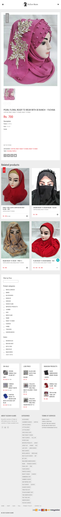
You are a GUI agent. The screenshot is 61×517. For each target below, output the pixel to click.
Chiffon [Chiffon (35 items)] (36, 422)
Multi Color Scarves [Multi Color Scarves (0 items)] (27, 456)
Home (2, 506)
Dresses (8, 301)
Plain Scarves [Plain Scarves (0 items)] (25, 469)
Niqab (38, 209)
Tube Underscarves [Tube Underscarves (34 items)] (27, 495)
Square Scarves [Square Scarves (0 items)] (26, 487)
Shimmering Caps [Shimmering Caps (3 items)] (26, 476)
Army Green (9, 355)
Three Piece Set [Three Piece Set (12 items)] (26, 489)
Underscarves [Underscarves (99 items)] (26, 500)
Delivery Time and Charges (48, 423)
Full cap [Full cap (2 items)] (34, 437)
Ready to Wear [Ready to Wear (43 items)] (26, 474)
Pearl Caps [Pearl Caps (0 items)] (25, 466)
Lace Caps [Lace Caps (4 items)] (24, 448)
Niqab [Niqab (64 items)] (23, 463)
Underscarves (10, 332)
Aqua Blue (9, 349)
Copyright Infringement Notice (49, 427)
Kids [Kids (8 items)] (36, 445)
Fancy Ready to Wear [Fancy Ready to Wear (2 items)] (27, 435)
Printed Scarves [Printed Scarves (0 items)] (26, 471)
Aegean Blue (9, 341)
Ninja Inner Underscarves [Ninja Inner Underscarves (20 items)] (28, 461)
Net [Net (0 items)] (35, 456)
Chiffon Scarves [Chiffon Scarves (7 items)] (26, 424)
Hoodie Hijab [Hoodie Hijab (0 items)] (25, 440)
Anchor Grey (9, 343)
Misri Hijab (9, 262)
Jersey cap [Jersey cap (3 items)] (25, 445)
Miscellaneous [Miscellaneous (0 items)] (26, 453)
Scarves (8, 323)
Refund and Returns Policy (49, 425)
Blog (14, 506)
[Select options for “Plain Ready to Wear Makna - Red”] (57, 268)
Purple (14, 151)
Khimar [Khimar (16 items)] (31, 445)
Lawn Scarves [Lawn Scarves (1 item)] (32, 448)
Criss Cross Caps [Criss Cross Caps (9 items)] (26, 432)
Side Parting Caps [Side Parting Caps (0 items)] (26, 482)
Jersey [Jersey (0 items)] (36, 443)
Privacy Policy (45, 419)
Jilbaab (8, 309)
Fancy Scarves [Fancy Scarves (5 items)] (26, 437)
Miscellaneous (10, 289)
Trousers (9, 329)
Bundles (8, 298)
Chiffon (6, 112)
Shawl (8, 326)
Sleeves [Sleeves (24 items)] (33, 484)
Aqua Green (9, 352)
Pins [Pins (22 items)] (31, 466)
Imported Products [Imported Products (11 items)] (27, 443)
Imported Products (12, 306)
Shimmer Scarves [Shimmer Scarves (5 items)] (26, 479)
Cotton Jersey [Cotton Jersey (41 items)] (26, 427)
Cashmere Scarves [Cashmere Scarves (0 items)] (27, 422)
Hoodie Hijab (9, 304)
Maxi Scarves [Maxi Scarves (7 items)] (25, 450)
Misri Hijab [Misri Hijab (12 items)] (34, 453)
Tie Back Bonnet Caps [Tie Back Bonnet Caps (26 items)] (27, 492)
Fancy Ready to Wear (15, 112)
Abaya (7, 292)
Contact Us (38, 506)
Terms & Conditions (47, 421)
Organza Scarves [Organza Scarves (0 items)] (31, 463)
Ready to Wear (26, 112)
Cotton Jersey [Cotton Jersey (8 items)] (26, 430)
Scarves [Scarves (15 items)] (34, 474)
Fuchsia (9, 151)
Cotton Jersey (37, 262)
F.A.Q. (19, 506)
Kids (42, 262)
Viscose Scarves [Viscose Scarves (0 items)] (26, 502)
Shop (8, 506)
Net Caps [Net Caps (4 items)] (24, 458)
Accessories (9, 295)
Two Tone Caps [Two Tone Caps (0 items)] (26, 497)
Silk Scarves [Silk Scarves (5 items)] (25, 484)
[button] (27, 216)
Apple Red (9, 346)
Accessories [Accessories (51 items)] (25, 419)
